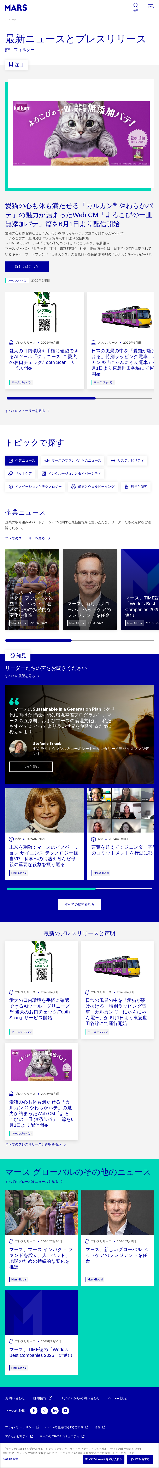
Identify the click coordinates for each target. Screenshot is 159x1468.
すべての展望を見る (20, 676)
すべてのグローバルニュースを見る (31, 1182)
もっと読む (31, 767)
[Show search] (135, 7)
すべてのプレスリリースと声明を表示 (33, 1144)
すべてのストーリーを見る (25, 411)
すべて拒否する (140, 1459)
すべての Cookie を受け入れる (103, 1459)
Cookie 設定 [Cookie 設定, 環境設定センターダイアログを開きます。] (10, 1459)
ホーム (12, 19)
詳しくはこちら (27, 266)
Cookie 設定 (117, 1398)
